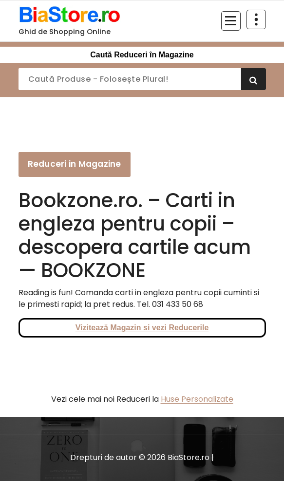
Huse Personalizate (197, 399)
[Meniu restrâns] (231, 21)
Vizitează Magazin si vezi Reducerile (142, 327)
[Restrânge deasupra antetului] (256, 19)
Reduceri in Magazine (74, 164)
